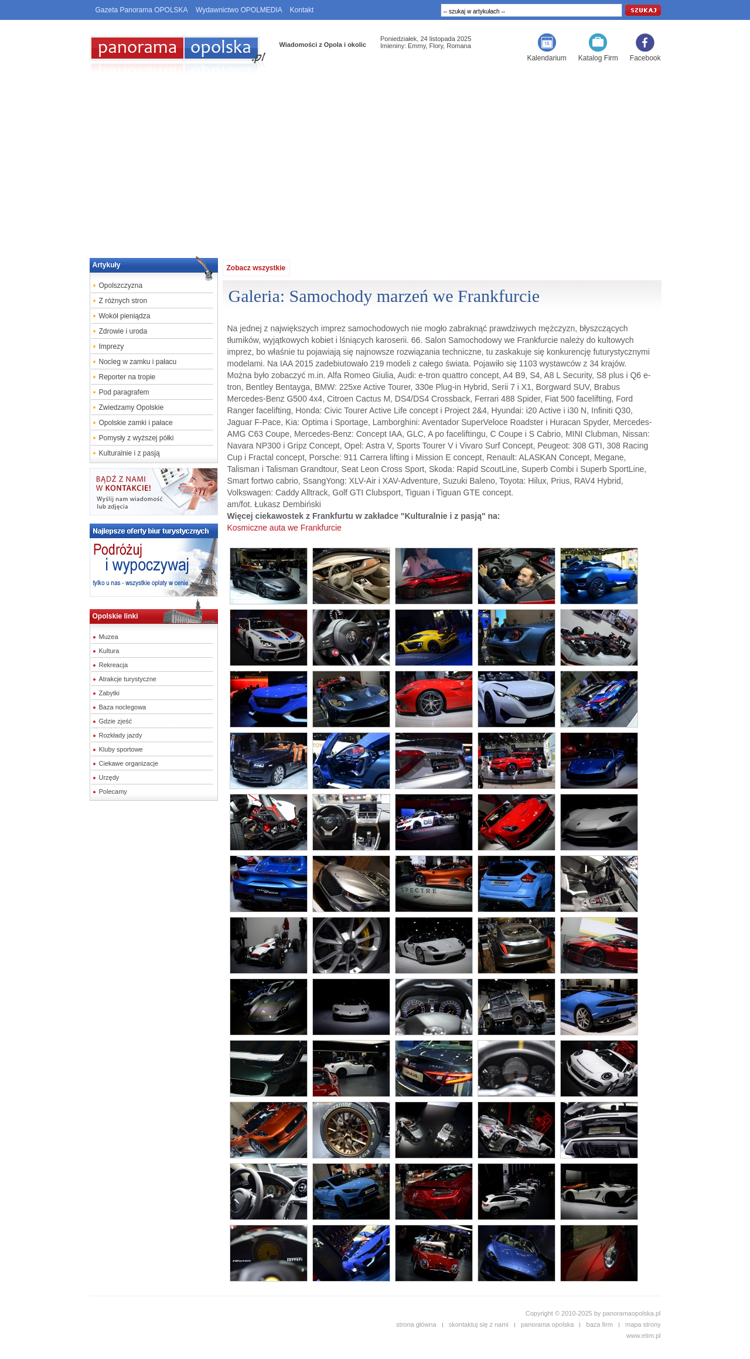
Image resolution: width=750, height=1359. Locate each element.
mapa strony (643, 1324)
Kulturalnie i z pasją (129, 453)
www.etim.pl (643, 1335)
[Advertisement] (375, 162)
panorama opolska (547, 1324)
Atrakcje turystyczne (127, 678)
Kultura (109, 650)
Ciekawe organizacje (129, 763)
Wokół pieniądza (125, 316)
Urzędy (109, 777)
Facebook (645, 58)
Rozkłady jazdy (120, 735)
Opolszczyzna (121, 285)
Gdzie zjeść (115, 721)
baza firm (600, 1324)
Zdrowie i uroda (123, 331)
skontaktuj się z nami (479, 1324)
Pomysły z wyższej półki (136, 438)
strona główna (416, 1324)
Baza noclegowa (122, 707)
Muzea (108, 636)
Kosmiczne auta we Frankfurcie (284, 527)
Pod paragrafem (124, 392)
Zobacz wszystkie (256, 268)
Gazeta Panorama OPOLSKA (142, 10)
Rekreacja (113, 664)
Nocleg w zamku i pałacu (138, 362)
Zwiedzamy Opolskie (131, 407)
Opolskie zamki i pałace (136, 423)
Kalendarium (546, 58)
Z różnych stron (123, 301)
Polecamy (113, 791)
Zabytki (109, 693)
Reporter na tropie (127, 377)
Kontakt (302, 10)
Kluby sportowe (121, 749)
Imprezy (111, 346)
